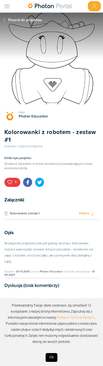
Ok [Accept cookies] (51, 357)
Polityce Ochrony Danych (75, 317)
